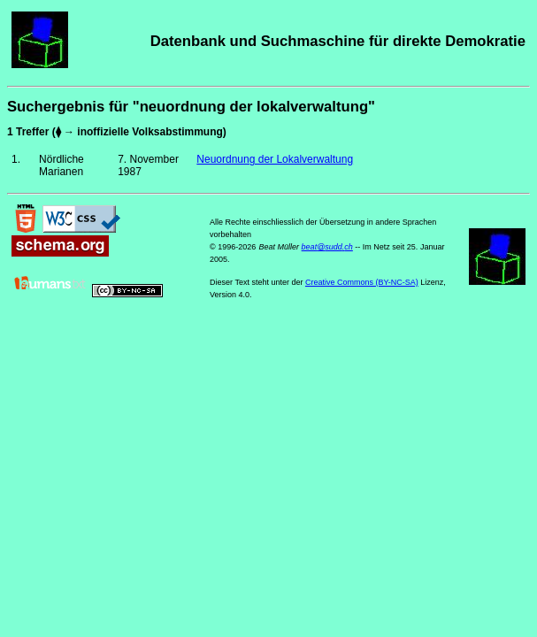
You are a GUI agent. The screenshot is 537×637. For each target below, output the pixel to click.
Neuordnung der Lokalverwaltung (274, 159)
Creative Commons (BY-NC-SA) (361, 282)
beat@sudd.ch (327, 246)
